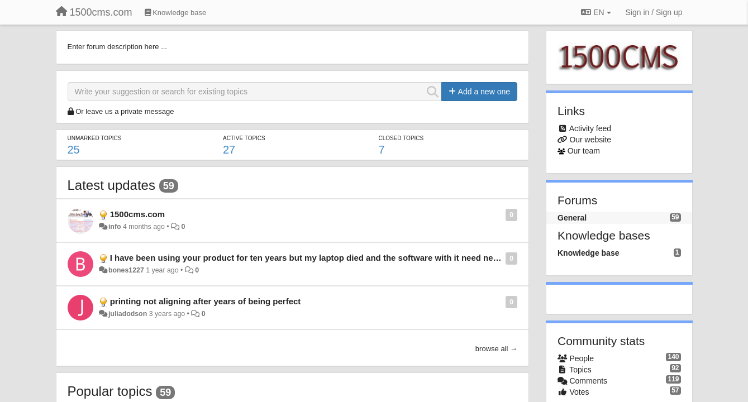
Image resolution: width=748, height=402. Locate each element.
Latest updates (111, 185)
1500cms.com (137, 214)
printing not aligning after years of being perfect (205, 301)
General (572, 217)
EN (596, 12)
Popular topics (110, 391)
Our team (584, 150)
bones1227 (126, 270)
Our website (590, 139)
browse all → (496, 348)
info (114, 227)
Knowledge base (588, 252)
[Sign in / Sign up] (654, 12)
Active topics (244, 138)
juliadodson (127, 314)
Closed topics (400, 138)
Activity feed (590, 128)
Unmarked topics (95, 138)
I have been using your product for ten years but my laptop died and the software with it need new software (323, 257)
